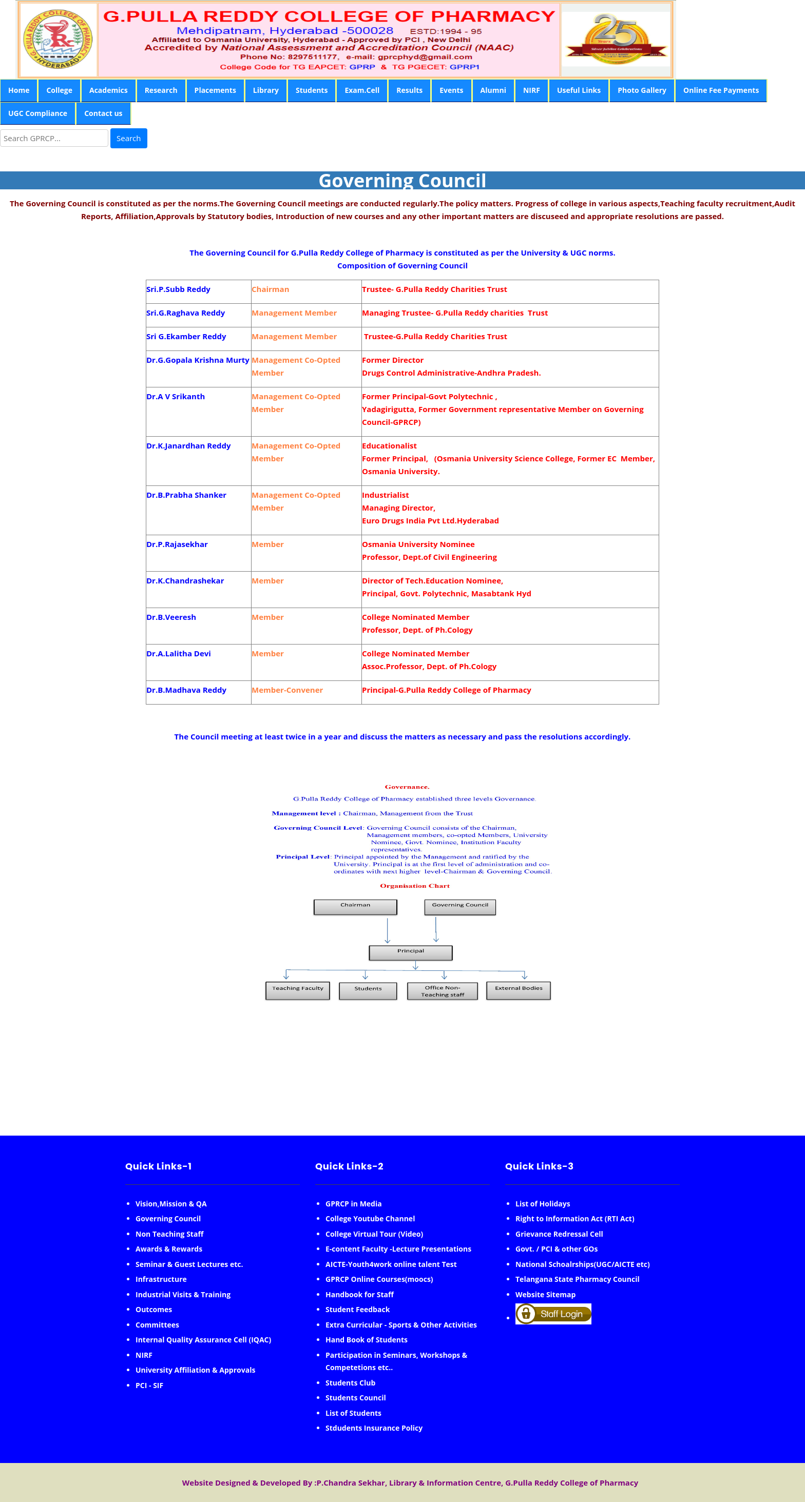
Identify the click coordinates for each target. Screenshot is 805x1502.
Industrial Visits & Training (183, 1294)
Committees (157, 1325)
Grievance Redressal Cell (559, 1234)
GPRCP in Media (353, 1203)
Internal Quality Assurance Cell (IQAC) (203, 1339)
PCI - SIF (149, 1385)
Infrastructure (161, 1279)
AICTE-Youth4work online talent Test (391, 1264)
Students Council (355, 1397)
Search (129, 138)
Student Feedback (357, 1309)
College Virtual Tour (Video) (374, 1234)
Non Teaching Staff (169, 1234)
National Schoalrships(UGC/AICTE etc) (582, 1264)
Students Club (350, 1383)
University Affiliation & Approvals (195, 1370)
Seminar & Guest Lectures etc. (189, 1264)
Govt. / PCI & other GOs (556, 1249)
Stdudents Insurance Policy (374, 1428)
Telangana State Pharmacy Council (577, 1279)
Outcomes (154, 1309)
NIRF (144, 1355)
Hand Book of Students (366, 1339)
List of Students (353, 1413)
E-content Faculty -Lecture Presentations (398, 1249)
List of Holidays (542, 1203)
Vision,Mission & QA (171, 1203)
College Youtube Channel (370, 1218)
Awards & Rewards (169, 1249)
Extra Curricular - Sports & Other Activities (401, 1325)
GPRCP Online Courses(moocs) (379, 1279)
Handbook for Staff (359, 1294)
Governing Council (168, 1218)
